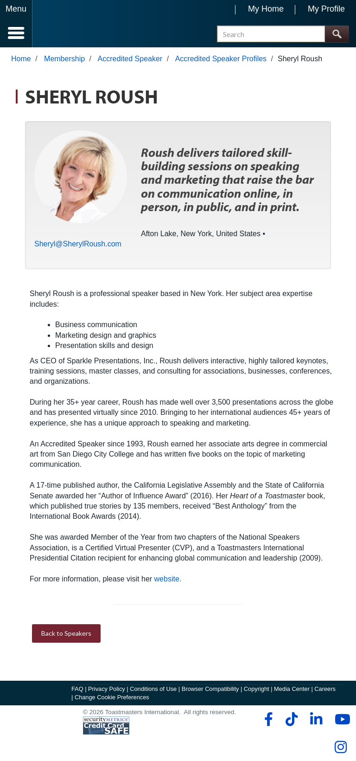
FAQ (77, 688)
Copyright (256, 688)
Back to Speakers (66, 633)
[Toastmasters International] (59, 24)
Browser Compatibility (210, 688)
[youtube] (340, 719)
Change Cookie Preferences (112, 697)
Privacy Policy (106, 688)
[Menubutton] (16, 23)
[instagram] (340, 747)
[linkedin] (315, 719)
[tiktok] (291, 719)
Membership (64, 59)
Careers (325, 688)
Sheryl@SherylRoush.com (77, 244)
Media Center (292, 688)
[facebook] (267, 719)
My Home (266, 8)
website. (168, 579)
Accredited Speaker (130, 59)
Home (21, 59)
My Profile (326, 8)
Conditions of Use (153, 688)
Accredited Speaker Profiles (221, 59)
